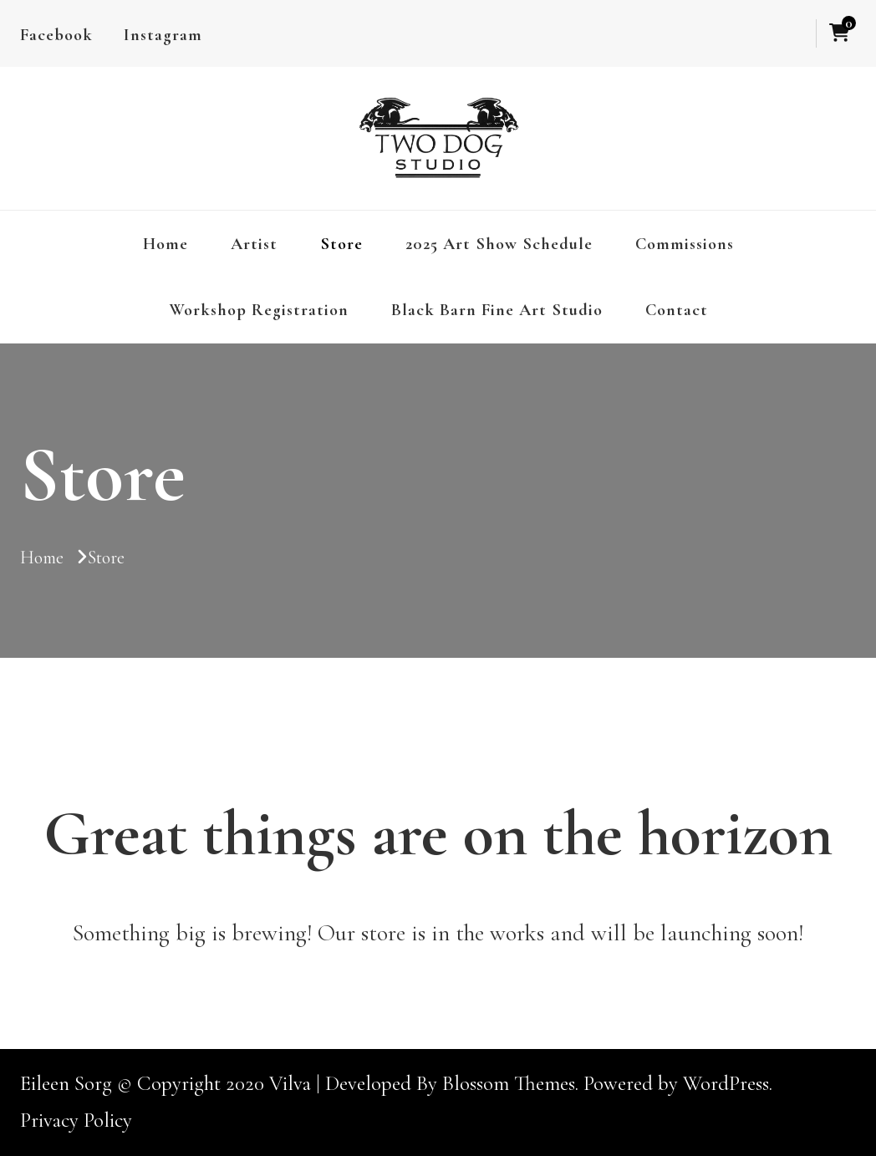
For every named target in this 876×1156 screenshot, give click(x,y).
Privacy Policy (76, 1120)
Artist (254, 243)
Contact (676, 309)
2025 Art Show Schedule (499, 243)
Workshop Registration (259, 309)
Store (341, 243)
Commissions (684, 243)
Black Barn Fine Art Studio (497, 309)
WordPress (726, 1083)
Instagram (163, 34)
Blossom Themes (508, 1083)
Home (165, 243)
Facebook (56, 34)
